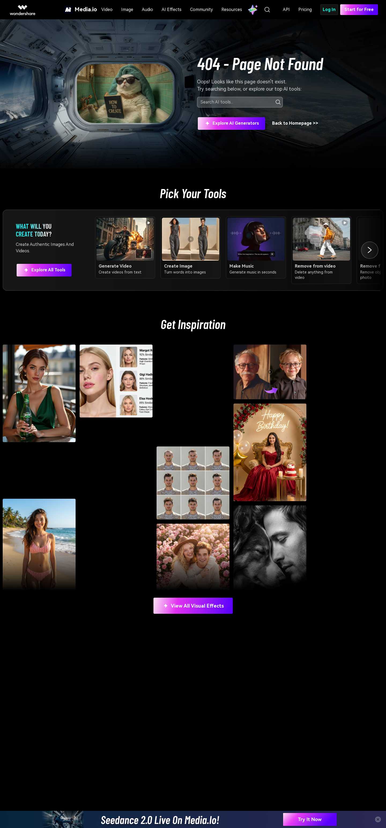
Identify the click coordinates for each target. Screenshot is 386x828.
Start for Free (359, 9)
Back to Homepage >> (295, 123)
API (286, 9)
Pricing (305, 9)
